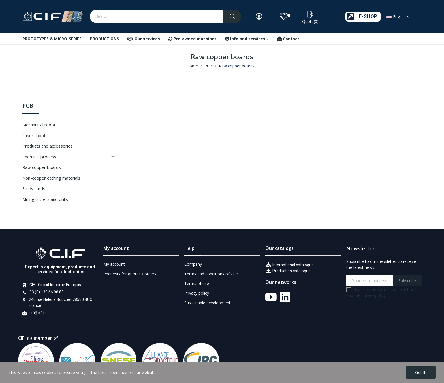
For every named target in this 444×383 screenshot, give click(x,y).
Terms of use (196, 283)
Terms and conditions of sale (211, 273)
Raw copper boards (41, 167)
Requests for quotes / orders (129, 273)
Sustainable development (207, 302)
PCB (27, 106)
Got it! (420, 372)
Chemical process (39, 156)
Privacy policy (196, 293)
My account (114, 264)
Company (193, 264)
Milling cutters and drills (45, 199)
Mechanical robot (39, 124)
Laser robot (34, 135)
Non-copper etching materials (51, 178)
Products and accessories (47, 146)
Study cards (33, 188)
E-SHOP (368, 16)
